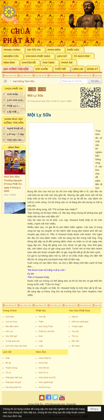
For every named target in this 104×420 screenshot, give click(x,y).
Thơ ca (75, 336)
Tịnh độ (42, 317)
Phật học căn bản (46, 331)
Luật (40, 341)
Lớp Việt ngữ (11, 336)
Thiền (41, 321)
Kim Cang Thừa (46, 326)
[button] (13, 50)
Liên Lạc (9, 331)
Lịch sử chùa (11, 321)
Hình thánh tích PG (47, 377)
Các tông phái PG (13, 387)
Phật (7, 358)
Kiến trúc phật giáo (80, 321)
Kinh (41, 336)
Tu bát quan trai (12, 341)
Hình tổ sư (43, 372)
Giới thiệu (9, 317)
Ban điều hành (11, 326)
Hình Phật (43, 363)
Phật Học (41, 310)
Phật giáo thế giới (13, 382)
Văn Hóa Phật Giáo (79, 310)
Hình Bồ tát (44, 368)
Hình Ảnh (13, 147)
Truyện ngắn (77, 326)
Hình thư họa (44, 387)
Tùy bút (75, 331)
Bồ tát (8, 363)
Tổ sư (8, 372)
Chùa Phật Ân (45, 358)
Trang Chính (10, 310)
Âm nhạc (76, 346)
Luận (41, 346)
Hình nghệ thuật (46, 382)
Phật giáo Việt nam (13, 377)
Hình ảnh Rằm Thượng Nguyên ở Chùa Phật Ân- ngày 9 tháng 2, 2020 (13, 184)
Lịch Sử (7, 352)
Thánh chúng (11, 368)
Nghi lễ (75, 317)
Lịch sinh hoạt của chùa (16, 346)
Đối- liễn (75, 341)
